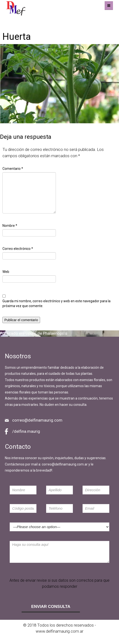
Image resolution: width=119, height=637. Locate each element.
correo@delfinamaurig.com (37, 420)
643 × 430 (59, 126)
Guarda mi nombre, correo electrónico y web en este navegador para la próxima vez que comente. (56, 303)
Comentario (12, 169)
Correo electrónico (17, 249)
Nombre (9, 226)
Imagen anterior (14, 19)
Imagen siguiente (16, 26)
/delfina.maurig (26, 431)
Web (5, 272)
